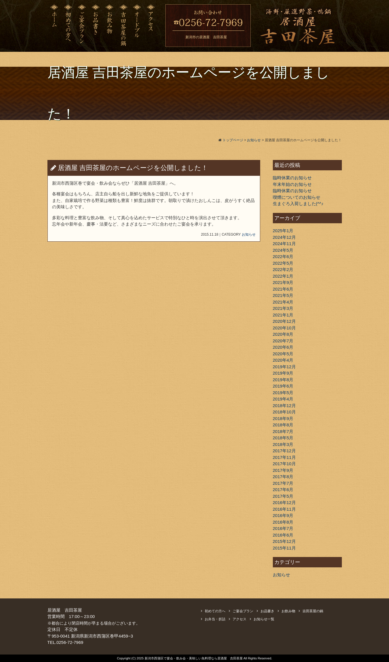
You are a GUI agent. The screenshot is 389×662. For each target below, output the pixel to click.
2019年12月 (284, 366)
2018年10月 (284, 411)
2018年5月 (283, 437)
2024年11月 (284, 243)
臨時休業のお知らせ (292, 177)
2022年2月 (283, 269)
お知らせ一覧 (264, 619)
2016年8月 (283, 522)
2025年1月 (283, 230)
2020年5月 (283, 353)
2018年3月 (283, 444)
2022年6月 (283, 256)
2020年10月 (284, 327)
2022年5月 (283, 263)
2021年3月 (283, 308)
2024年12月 (284, 237)
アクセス (239, 619)
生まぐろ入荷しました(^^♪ (298, 203)
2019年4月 (283, 398)
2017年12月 (284, 450)
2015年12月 (284, 541)
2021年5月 (283, 295)
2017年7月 (283, 483)
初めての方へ (215, 611)
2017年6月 (283, 489)
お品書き (267, 611)
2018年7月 (283, 431)
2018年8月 (283, 424)
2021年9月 (283, 282)
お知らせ (249, 234)
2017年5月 (283, 496)
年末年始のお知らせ (292, 184)
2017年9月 (283, 470)
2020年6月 (283, 347)
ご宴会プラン (243, 611)
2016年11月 (284, 509)
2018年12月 (284, 405)
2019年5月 (283, 392)
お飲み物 (288, 611)
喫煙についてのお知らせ (296, 197)
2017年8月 (283, 476)
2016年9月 (283, 515)
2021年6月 (283, 289)
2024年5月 (283, 250)
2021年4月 (283, 301)
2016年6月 (283, 535)
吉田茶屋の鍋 (312, 611)
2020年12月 (284, 321)
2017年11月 (284, 457)
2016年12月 (284, 502)
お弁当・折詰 (215, 619)
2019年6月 (283, 386)
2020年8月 (283, 334)
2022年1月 (283, 276)
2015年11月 (284, 547)
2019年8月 (283, 379)
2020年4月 (283, 360)
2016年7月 (283, 528)
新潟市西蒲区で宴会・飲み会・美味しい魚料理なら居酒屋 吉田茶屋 (194, 658)
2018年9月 (283, 418)
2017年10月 (284, 463)
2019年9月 (283, 373)
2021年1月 (283, 314)
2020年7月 (283, 340)
